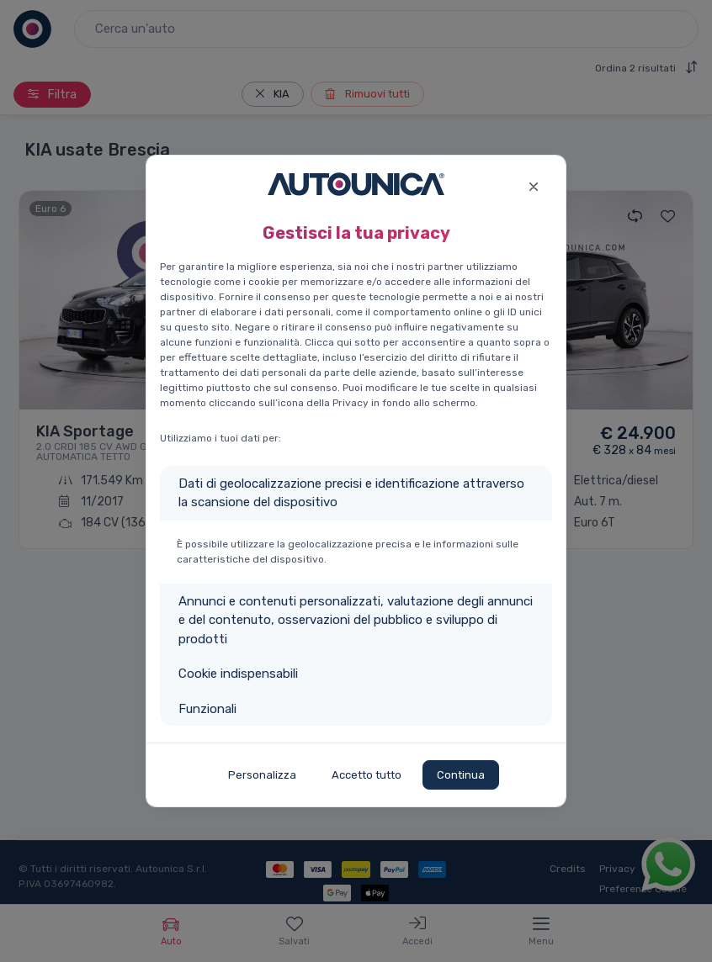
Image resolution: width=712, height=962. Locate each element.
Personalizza (262, 775)
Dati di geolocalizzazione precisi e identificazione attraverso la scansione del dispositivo (351, 493)
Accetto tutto (366, 775)
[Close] (533, 184)
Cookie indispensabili (238, 673)
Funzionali (207, 708)
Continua (461, 775)
